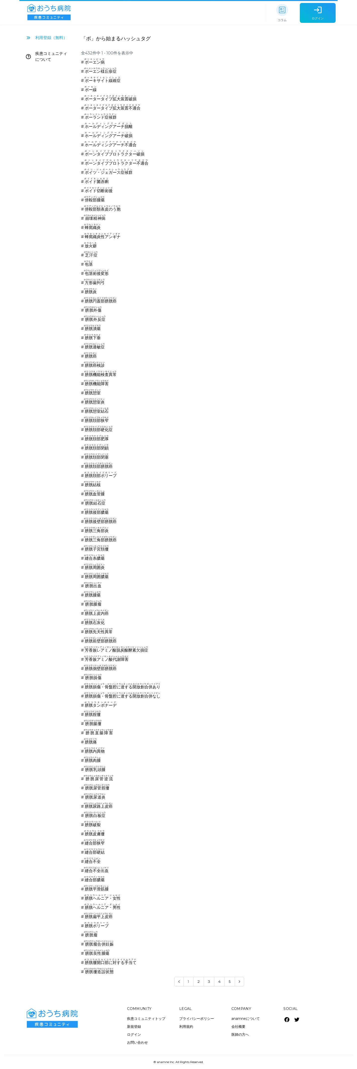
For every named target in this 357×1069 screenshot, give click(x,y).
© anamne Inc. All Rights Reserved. (178, 1062)
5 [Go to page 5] (230, 981)
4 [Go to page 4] (219, 981)
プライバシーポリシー (196, 1018)
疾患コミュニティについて (51, 56)
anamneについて (245, 1018)
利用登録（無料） (51, 37)
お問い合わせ (137, 1042)
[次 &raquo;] (239, 981)
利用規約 (186, 1026)
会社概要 (238, 1026)
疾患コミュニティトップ (146, 1018)
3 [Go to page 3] (209, 981)
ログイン (134, 1034)
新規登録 (134, 1026)
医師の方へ (240, 1034)
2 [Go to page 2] (198, 981)
